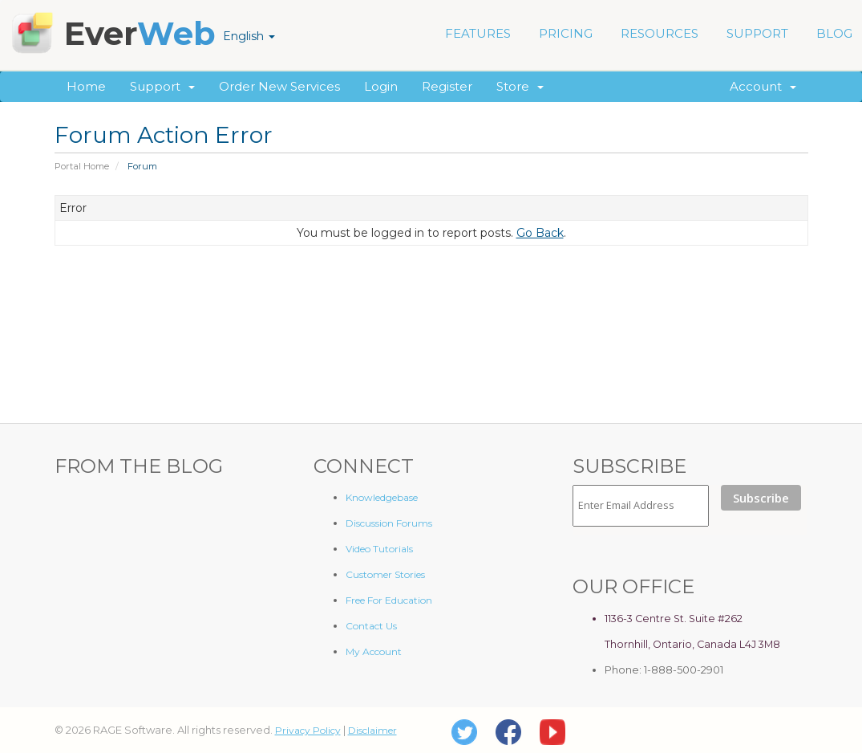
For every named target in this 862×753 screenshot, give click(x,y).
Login (381, 86)
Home (86, 86)
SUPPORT (757, 33)
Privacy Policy (308, 730)
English (249, 36)
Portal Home (82, 166)
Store (520, 86)
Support (162, 86)
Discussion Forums (389, 523)
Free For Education (389, 600)
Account (763, 86)
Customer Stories (385, 574)
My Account (374, 651)
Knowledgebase (382, 497)
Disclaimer (372, 730)
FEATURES (478, 33)
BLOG (834, 33)
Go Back (540, 233)
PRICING (566, 33)
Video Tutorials (379, 549)
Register (447, 86)
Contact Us (371, 626)
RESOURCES (659, 33)
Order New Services (279, 86)
